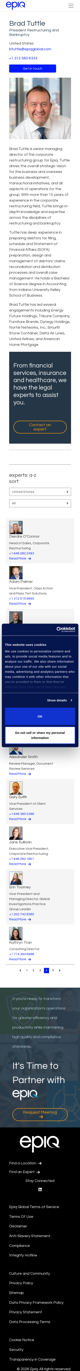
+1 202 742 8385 (21, 914)
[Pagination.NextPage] (59, 970)
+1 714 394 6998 (21, 954)
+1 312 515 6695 (21, 598)
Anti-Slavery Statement (29, 1236)
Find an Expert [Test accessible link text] (24, 1172)
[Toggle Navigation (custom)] (71, 6)
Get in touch (32, 68)
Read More (20, 558)
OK (40, 716)
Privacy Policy (21, 1283)
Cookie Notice (21, 1340)
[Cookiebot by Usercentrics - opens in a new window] (57, 629)
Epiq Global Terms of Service (34, 1207)
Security (16, 1350)
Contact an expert (40, 427)
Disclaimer (18, 1226)
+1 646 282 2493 (21, 553)
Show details (57, 700)
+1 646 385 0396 (21, 814)
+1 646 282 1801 (21, 859)
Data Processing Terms (29, 1322)
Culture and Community (29, 1273)
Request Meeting (40, 1114)
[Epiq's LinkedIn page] (40, 1190)
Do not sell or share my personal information (40, 735)
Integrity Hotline (23, 1255)
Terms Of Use (21, 1217)
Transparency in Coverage (32, 1359)
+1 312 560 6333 (23, 58)
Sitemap (16, 1293)
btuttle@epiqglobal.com (30, 49)
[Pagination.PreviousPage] (20, 970)
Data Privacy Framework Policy (36, 1303)
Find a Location (25, 1163)
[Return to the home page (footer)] (16, 6)
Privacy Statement (25, 1312)
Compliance (19, 1246)
